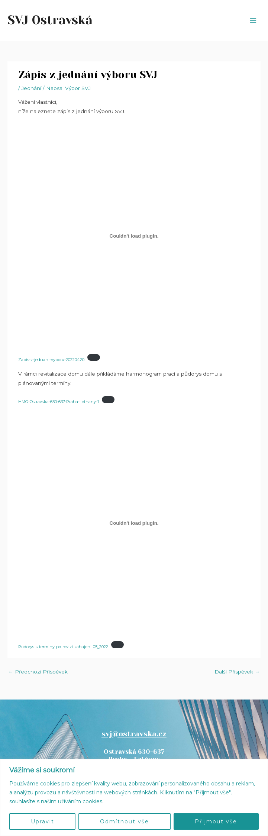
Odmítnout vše (124, 821)
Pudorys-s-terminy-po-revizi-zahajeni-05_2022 (63, 646)
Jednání (31, 88)
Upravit (42, 821)
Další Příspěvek (237, 672)
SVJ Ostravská (50, 20)
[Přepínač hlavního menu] (253, 20)
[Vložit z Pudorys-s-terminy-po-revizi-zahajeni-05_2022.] (133, 523)
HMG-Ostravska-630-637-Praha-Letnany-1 (58, 401)
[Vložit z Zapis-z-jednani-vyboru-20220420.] (133, 235)
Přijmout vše (216, 821)
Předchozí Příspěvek (38, 672)
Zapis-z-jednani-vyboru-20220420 (51, 359)
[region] (134, 797)
